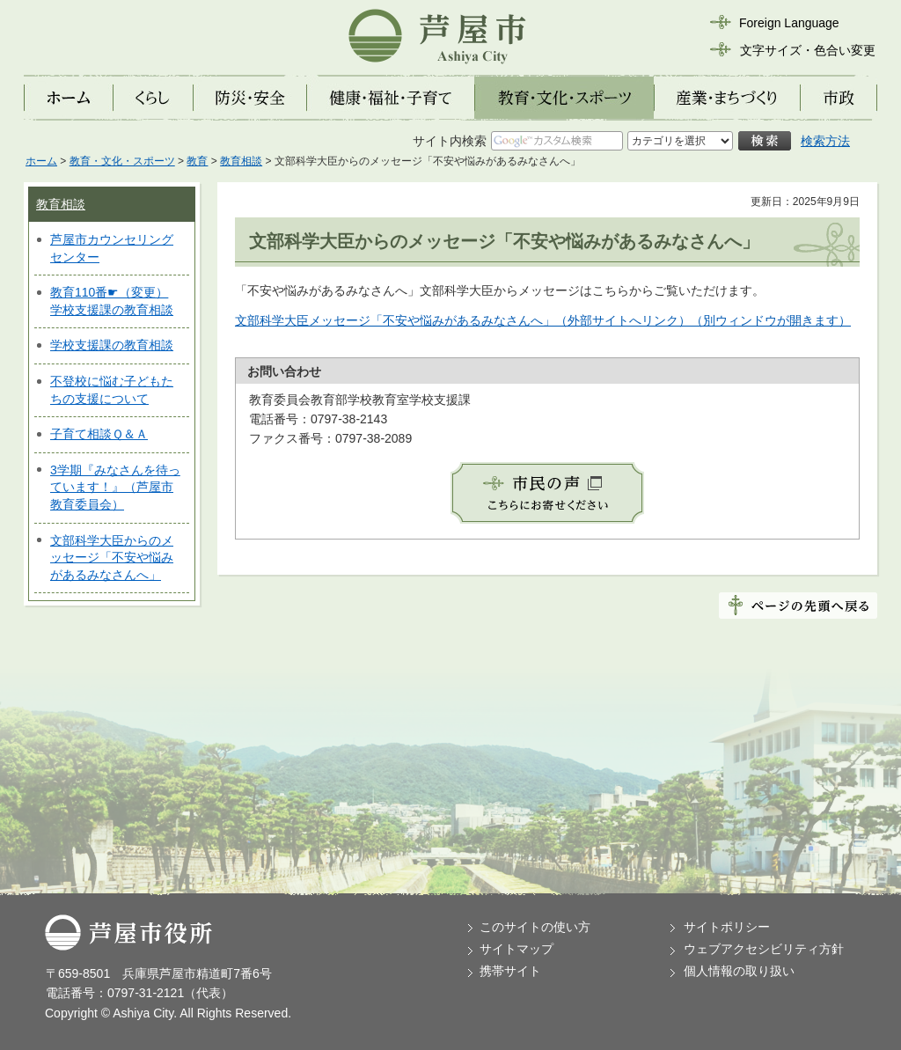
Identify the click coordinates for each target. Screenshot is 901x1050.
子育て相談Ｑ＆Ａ (99, 434)
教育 (197, 161)
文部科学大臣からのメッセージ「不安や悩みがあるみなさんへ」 (111, 557)
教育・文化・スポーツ (122, 161)
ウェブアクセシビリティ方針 (764, 949)
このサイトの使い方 (535, 927)
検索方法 (825, 141)
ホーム (41, 161)
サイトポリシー (727, 927)
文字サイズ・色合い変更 (807, 50)
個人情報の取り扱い (739, 971)
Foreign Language (789, 23)
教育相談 (241, 161)
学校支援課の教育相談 (111, 345)
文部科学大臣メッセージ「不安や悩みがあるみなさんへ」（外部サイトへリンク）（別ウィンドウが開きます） (543, 320)
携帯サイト (510, 971)
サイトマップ (516, 949)
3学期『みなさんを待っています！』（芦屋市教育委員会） (115, 487)
